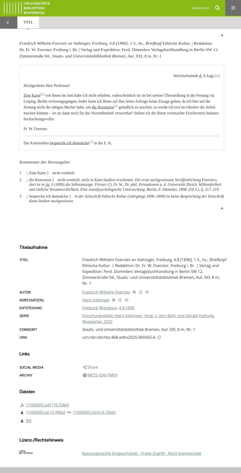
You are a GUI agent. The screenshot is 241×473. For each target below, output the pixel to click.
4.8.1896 (126, 308)
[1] (42, 94)
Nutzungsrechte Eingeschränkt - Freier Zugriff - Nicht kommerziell (141, 453)
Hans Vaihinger (96, 300)
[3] (91, 141)
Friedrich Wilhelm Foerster (106, 292)
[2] (116, 106)
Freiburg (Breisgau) (99, 308)
